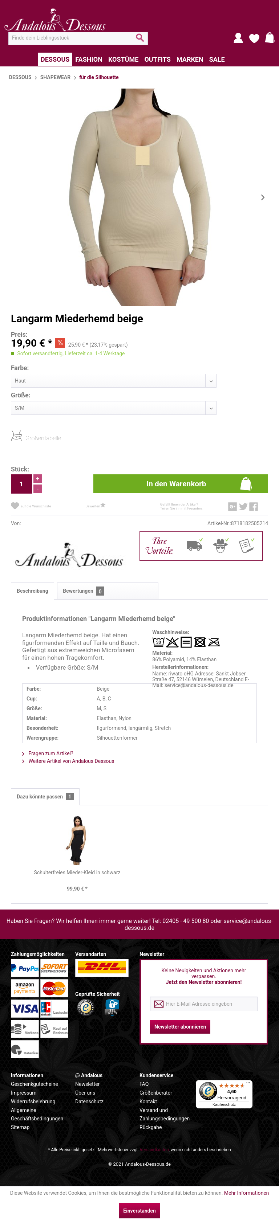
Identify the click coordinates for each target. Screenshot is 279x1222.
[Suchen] (140, 40)
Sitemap (20, 1127)
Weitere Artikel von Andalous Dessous (68, 761)
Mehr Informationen (246, 1193)
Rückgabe (151, 1127)
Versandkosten (154, 1149)
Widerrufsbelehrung (33, 1101)
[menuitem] (78, 37)
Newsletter (87, 1084)
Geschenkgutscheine (34, 1084)
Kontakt (148, 1101)
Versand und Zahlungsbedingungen (165, 1114)
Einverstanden (139, 1211)
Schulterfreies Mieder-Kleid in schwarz (77, 872)
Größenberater (156, 1093)
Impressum (23, 1093)
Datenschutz (89, 1101)
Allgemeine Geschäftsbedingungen (37, 1114)
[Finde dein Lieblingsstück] (78, 37)
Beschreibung (32, 591)
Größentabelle (27, 438)
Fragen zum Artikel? (47, 753)
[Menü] (248, 1084)
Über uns (85, 1093)
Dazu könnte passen (45, 796)
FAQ (144, 1084)
